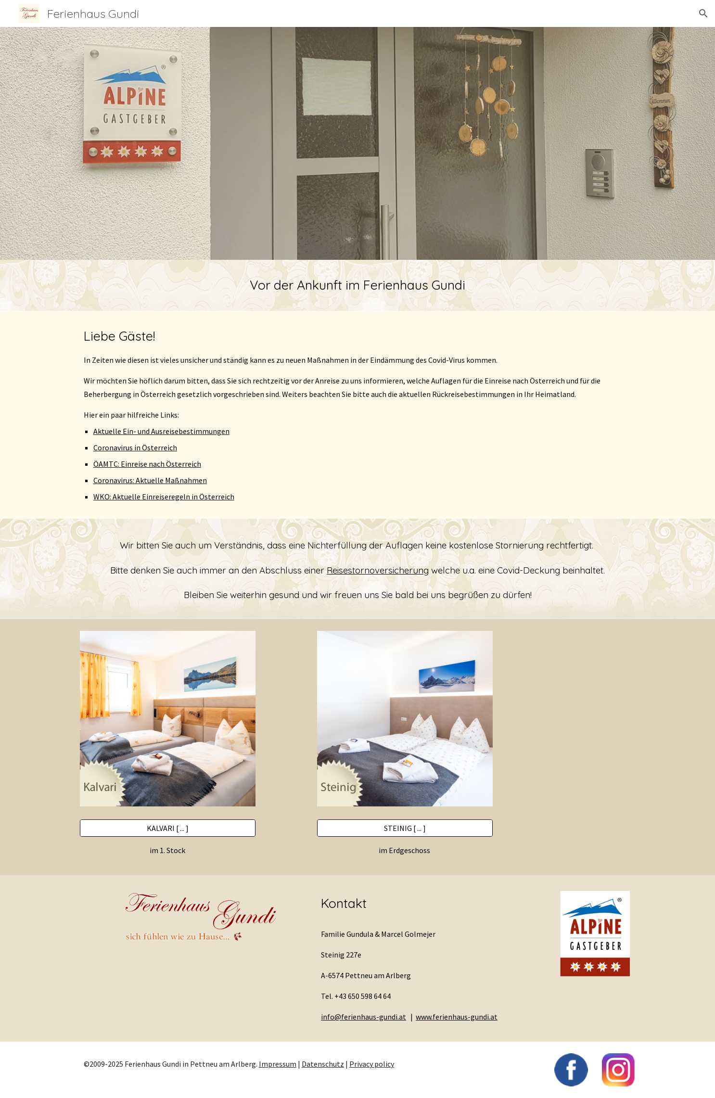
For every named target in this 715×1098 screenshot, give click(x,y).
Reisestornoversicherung (378, 570)
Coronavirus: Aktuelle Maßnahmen (150, 480)
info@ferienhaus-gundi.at (363, 1016)
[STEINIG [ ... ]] (405, 828)
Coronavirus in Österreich (135, 447)
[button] (703, 13)
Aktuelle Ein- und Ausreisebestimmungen (161, 431)
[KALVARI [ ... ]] (167, 828)
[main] (357, 285)
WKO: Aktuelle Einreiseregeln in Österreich (163, 496)
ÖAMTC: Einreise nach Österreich (147, 464)
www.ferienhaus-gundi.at (457, 1016)
